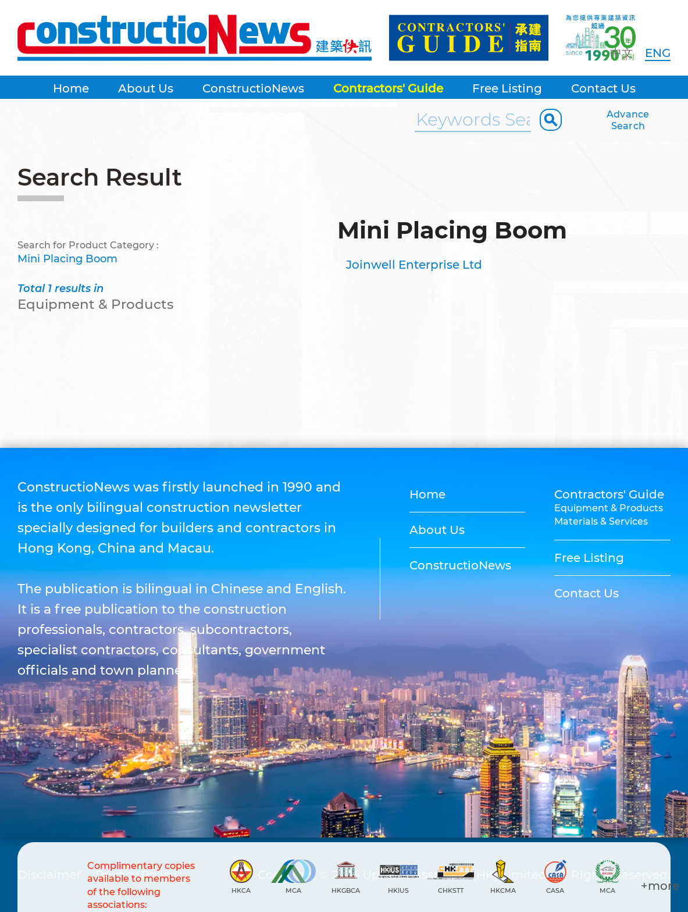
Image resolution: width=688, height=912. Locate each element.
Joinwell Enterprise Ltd (414, 265)
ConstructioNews (253, 88)
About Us (145, 88)
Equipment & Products (608, 508)
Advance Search (628, 120)
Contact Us (603, 88)
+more (660, 886)
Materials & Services (601, 521)
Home (71, 88)
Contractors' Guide (388, 88)
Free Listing (507, 88)
